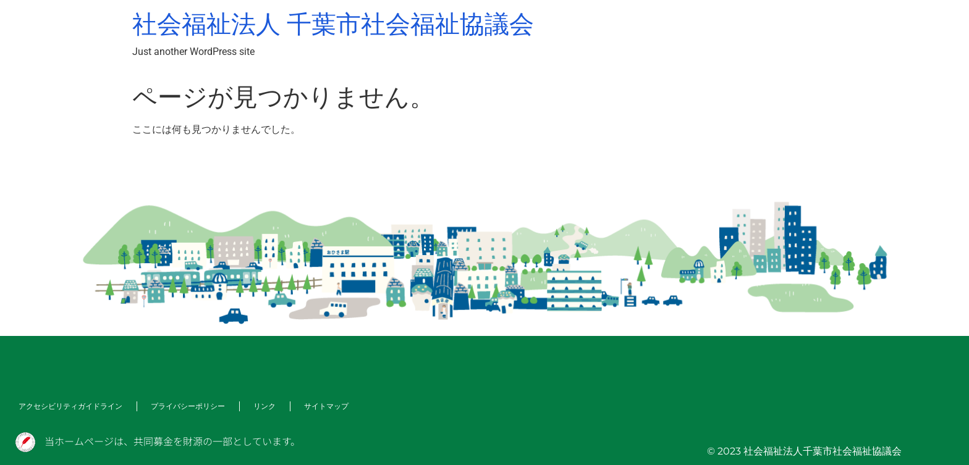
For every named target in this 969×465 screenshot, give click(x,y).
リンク (264, 406)
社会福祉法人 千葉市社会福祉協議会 (333, 24)
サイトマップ (326, 406)
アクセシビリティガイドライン (70, 406)
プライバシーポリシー (188, 406)
